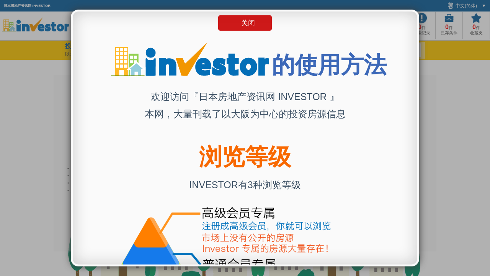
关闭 (248, 23)
